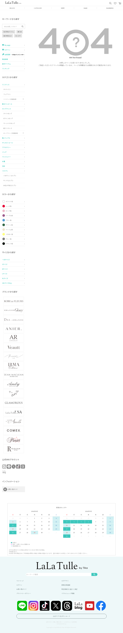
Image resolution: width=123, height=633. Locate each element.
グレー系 (9, 239)
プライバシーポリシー (23, 593)
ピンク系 (9, 211)
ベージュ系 (9, 230)
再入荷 (20, 32)
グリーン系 (9, 225)
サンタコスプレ (8, 180)
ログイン (19, 585)
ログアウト (65, 581)
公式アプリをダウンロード (61, 616)
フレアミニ (7, 94)
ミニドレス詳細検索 (9, 99)
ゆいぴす (18, 36)
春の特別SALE (7, 36)
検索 (94, 574)
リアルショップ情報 (68, 593)
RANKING (109, 8)
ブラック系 (9, 244)
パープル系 (9, 215)
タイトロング (7, 113)
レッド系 (9, 206)
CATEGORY (38, 8)
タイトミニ (7, 89)
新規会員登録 (66, 585)
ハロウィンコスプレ (9, 175)
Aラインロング (8, 118)
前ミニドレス (7, 128)
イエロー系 (9, 234)
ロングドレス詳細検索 (10, 133)
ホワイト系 (9, 201)
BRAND (12, 8)
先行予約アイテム (8, 32)
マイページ (20, 581)
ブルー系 (9, 220)
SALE (85, 8)
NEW (63, 8)
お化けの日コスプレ (9, 185)
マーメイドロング (9, 123)
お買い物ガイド (21, 589)
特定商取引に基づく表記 (69, 589)
